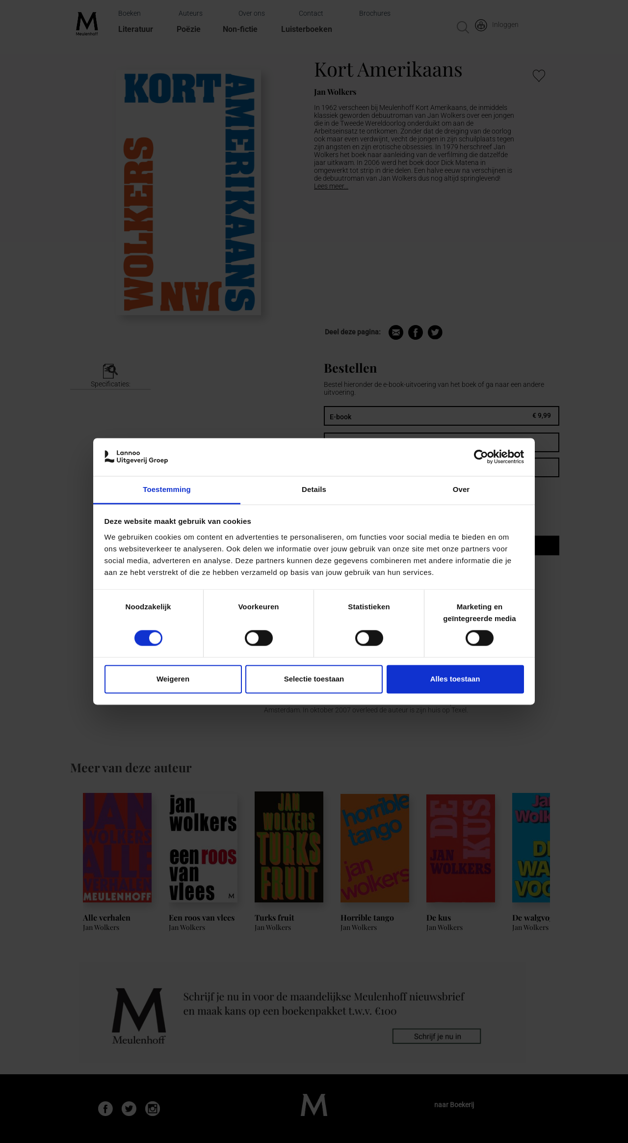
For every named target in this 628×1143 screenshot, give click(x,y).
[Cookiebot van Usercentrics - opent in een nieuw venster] (481, 457)
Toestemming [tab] (167, 489)
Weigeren (173, 679)
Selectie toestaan (314, 679)
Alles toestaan (455, 679)
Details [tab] (314, 489)
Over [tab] (461, 489)
